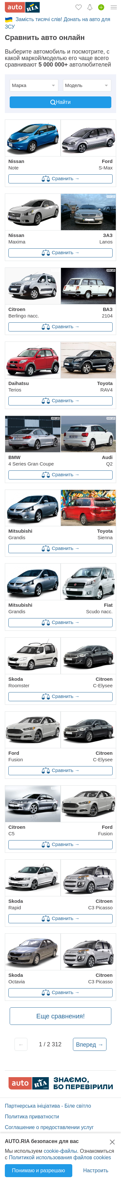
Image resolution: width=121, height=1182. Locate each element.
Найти (60, 102)
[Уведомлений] (90, 7)
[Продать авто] (101, 7)
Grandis (20, 534)
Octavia (16, 978)
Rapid (15, 904)
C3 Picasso (100, 904)
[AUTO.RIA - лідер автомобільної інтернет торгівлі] (22, 7)
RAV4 (105, 386)
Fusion (15, 756)
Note (16, 164)
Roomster (18, 682)
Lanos (106, 238)
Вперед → (90, 1044)
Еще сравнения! (60, 1016)
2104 (107, 312)
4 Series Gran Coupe (31, 460)
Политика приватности (32, 1116)
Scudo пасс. (99, 608)
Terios (18, 386)
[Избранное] (78, 7)
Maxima (16, 238)
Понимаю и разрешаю (38, 1170)
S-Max (106, 164)
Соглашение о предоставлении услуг (49, 1127)
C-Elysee (103, 682)
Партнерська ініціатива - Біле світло (48, 1106)
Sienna (105, 534)
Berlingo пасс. (23, 312)
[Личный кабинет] (114, 7)
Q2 (107, 460)
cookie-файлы (60, 1151)
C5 (16, 830)
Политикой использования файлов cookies (60, 1157)
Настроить (95, 1170)
